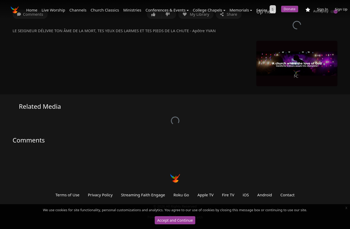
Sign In (322, 9)
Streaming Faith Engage (143, 194)
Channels (77, 10)
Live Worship (53, 10)
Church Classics (105, 10)
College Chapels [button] (207, 10)
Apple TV (205, 194)
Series (261, 10)
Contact (287, 194)
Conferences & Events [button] (166, 10)
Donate (290, 9)
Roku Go (181, 194)
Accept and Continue (175, 220)
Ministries (132, 10)
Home (31, 10)
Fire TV (228, 194)
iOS (246, 194)
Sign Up (341, 9)
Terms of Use (67, 194)
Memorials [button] (239, 10)
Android (264, 194)
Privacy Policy (100, 194)
